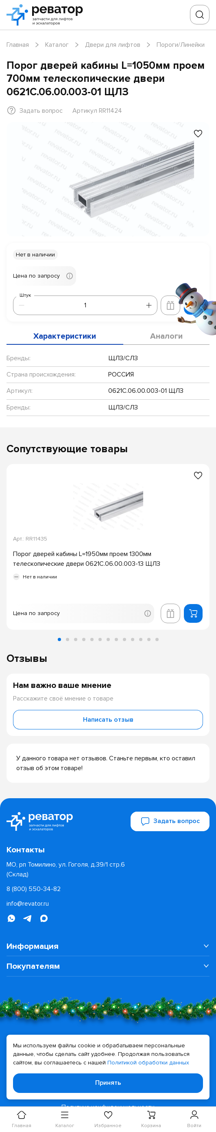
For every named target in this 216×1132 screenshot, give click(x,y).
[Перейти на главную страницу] (47, 14)
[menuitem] (108, 946)
